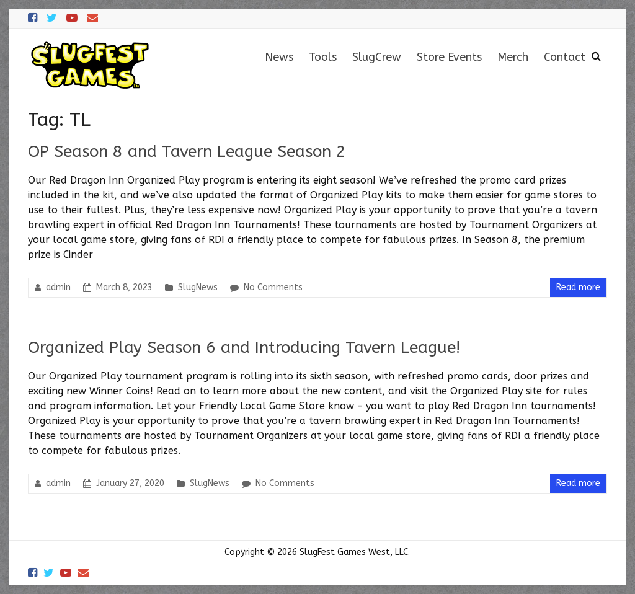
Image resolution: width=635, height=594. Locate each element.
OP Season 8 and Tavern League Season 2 (187, 151)
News (279, 57)
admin (58, 287)
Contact (564, 57)
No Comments (273, 287)
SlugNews (198, 287)
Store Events (449, 57)
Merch (512, 57)
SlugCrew (376, 57)
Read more (578, 287)
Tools (323, 57)
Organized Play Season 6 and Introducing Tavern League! (244, 347)
